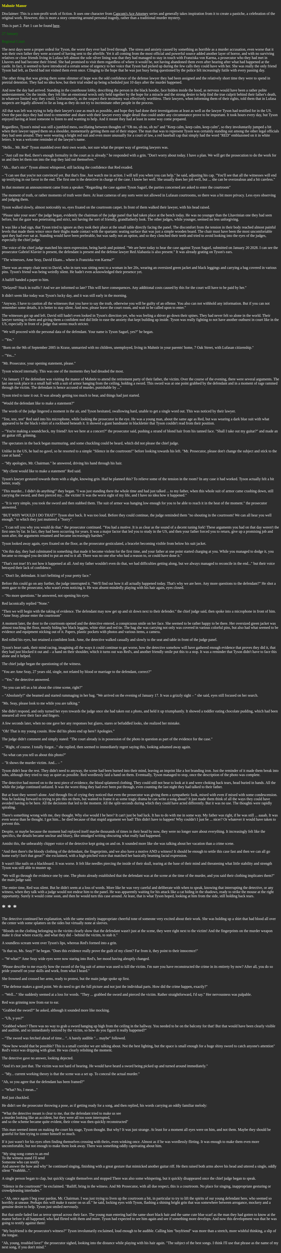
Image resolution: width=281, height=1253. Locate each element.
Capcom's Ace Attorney (130, 14)
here (56, 26)
